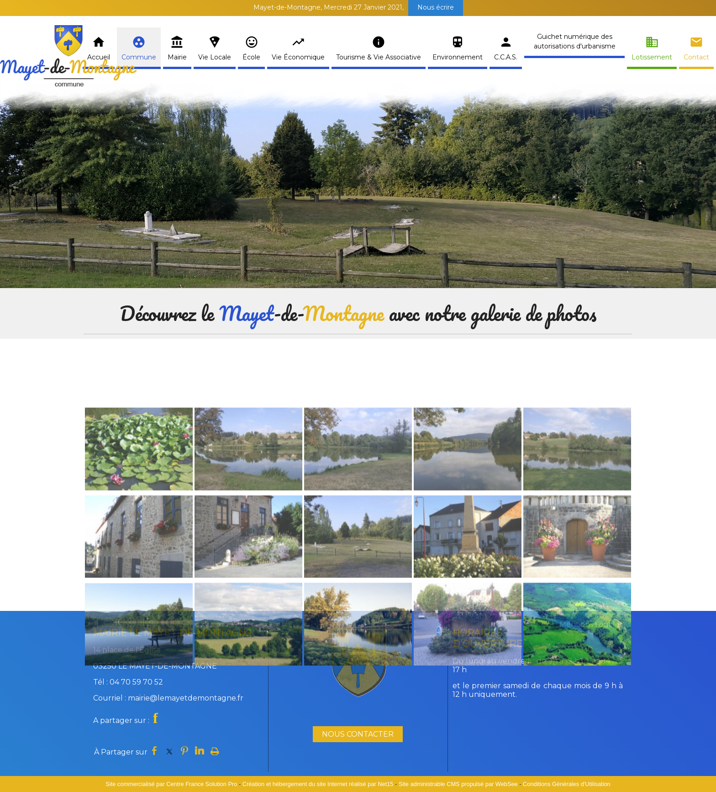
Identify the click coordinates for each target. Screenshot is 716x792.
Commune (138, 57)
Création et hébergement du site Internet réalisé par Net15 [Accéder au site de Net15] (318, 784)
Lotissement (652, 57)
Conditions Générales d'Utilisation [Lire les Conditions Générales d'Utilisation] (567, 784)
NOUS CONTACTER (358, 734)
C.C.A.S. (505, 57)
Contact (696, 57)
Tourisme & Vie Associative (378, 57)
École (251, 57)
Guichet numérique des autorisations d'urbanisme (575, 41)
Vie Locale (214, 57)
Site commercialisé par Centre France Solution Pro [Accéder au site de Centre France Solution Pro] (171, 784)
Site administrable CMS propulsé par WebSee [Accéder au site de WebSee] (458, 784)
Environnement (457, 57)
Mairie (177, 57)
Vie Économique (298, 57)
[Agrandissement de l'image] (139, 548)
